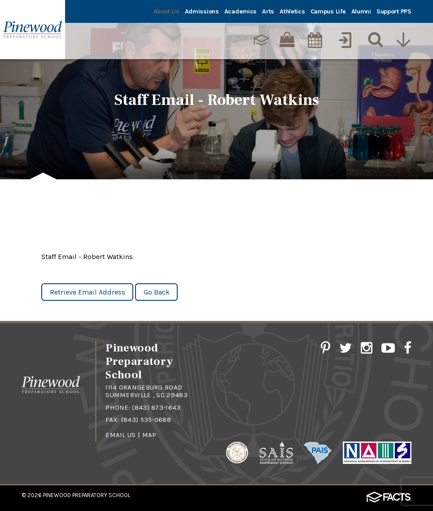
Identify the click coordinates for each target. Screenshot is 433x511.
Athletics (292, 11)
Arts (268, 11)
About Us (166, 11)
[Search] (373, 40)
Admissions (202, 11)
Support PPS (393, 11)
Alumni (361, 11)
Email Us (120, 435)
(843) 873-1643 (156, 407)
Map (149, 435)
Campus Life (328, 11)
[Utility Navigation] (403, 40)
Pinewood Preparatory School (87, 495)
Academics (240, 11)
